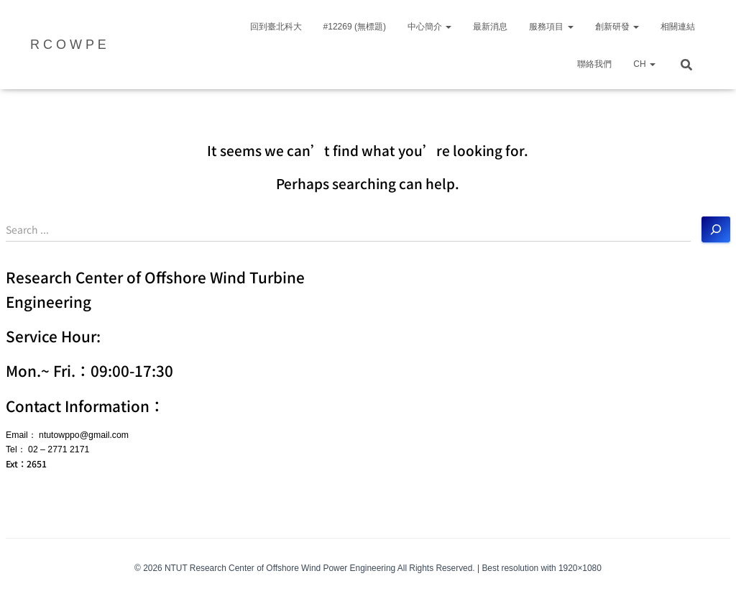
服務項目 (551, 27)
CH (644, 64)
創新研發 (617, 27)
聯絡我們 (594, 64)
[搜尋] (716, 229)
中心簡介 (429, 27)
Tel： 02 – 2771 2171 (47, 449)
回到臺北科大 (276, 27)
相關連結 (678, 27)
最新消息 (490, 27)
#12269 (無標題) (354, 27)
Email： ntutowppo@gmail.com (67, 435)
